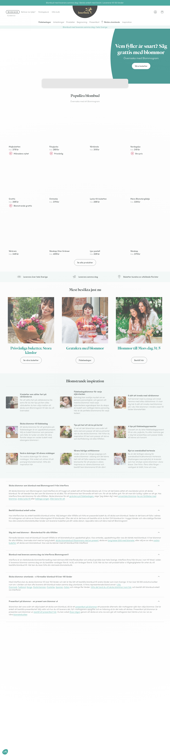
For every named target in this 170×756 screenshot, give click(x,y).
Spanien (59, 614)
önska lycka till (24, 526)
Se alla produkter (85, 290)
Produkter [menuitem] (70, 22)
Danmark (13, 614)
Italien (66, 614)
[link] (162, 12)
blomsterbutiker (20, 642)
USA (119, 612)
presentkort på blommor (86, 634)
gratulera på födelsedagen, (81, 523)
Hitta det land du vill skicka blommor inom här (111, 614)
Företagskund (43, 12)
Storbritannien (39, 614)
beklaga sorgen (42, 526)
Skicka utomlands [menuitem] (110, 22)
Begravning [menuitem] (82, 22)
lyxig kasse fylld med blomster (121, 568)
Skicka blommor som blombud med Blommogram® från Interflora (39, 513)
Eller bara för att (57, 526)
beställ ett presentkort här (45, 639)
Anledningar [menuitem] (58, 22)
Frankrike (51, 614)
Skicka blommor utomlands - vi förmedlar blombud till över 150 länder (40, 604)
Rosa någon (75, 639)
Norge (29, 614)
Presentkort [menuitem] (94, 22)
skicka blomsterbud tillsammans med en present (77, 568)
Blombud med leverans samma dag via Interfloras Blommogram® (39, 582)
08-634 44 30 (13, 12)
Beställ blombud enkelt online (22, 537)
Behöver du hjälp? (28, 12)
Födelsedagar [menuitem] (44, 22)
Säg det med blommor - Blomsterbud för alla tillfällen (33, 559)
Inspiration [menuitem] (127, 22)
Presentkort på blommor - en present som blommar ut (33, 628)
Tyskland (22, 614)
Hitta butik (56, 12)
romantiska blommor (127, 523)
